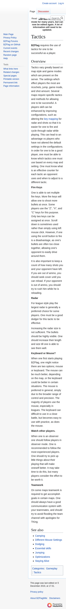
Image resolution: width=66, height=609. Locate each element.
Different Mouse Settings (48, 539)
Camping (40, 535)
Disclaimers (54, 598)
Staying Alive (42, 560)
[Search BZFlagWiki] (58, 18)
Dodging (39, 544)
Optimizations (42, 556)
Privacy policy (36, 592)
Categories (38, 568)
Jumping (39, 552)
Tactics (37, 572)
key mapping (51, 118)
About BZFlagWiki (38, 598)
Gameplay (51, 568)
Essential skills (43, 548)
